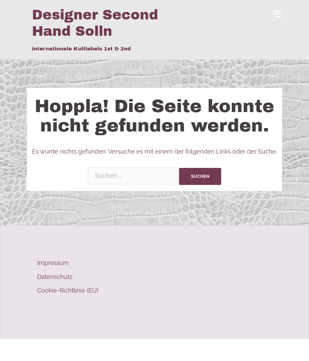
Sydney (159, 350)
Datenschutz (54, 276)
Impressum (53, 262)
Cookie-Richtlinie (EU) (67, 290)
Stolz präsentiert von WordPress (77, 350)
